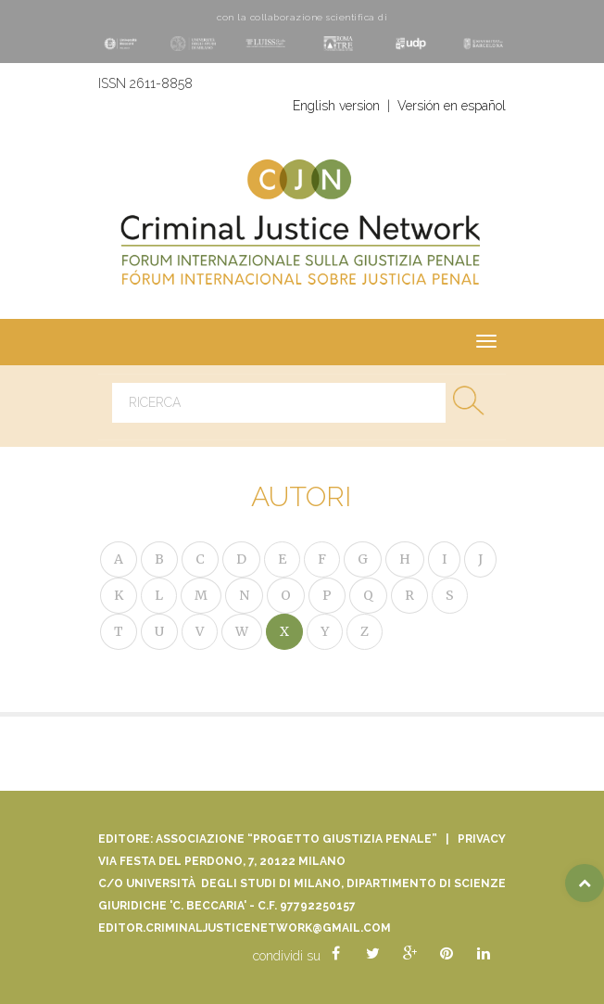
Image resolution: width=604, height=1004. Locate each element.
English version (336, 105)
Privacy (482, 838)
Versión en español (451, 105)
